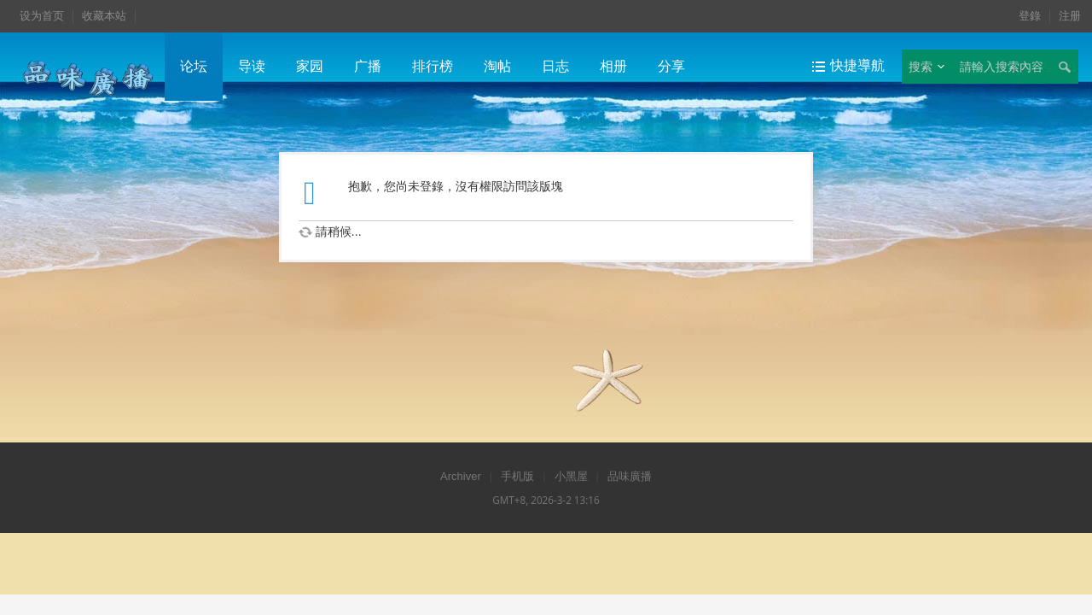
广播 (367, 66)
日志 (555, 66)
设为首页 (42, 15)
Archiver (460, 476)
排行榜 (432, 66)
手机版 (517, 476)
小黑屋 (571, 476)
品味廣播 (629, 476)
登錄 (1030, 15)
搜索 (920, 66)
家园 (309, 66)
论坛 (193, 66)
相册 (613, 66)
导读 (251, 66)
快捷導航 (857, 65)
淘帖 (497, 66)
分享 (671, 66)
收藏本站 (104, 15)
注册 (1070, 15)
